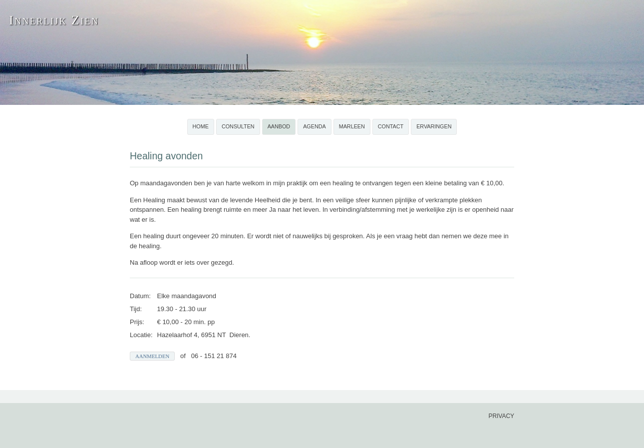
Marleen (352, 126)
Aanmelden (152, 356)
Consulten (238, 126)
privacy (501, 416)
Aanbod (279, 126)
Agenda (314, 126)
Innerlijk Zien (54, 20)
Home (201, 126)
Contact (390, 126)
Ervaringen (433, 126)
